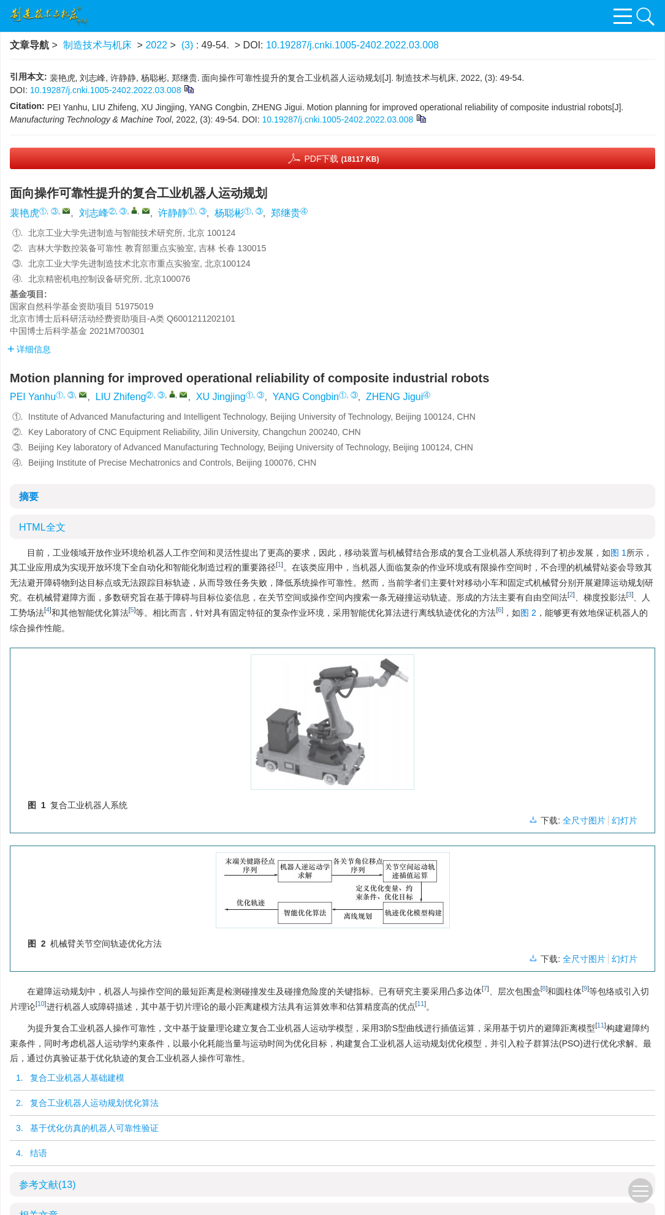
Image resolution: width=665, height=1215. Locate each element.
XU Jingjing (221, 397)
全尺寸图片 (584, 820)
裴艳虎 (24, 213)
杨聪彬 (229, 213)
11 (420, 1003)
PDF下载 (341, 159)
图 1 (618, 553)
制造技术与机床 (97, 45)
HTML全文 (42, 527)
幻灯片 (624, 820)
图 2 (528, 613)
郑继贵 (285, 213)
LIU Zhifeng (121, 397)
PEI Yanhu (33, 397)
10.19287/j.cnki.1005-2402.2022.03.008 (352, 45)
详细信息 (29, 349)
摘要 (29, 496)
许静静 (173, 213)
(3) (188, 45)
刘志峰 (93, 213)
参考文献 (47, 1184)
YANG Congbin (306, 397)
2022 (156, 45)
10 (41, 1003)
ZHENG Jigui (394, 397)
